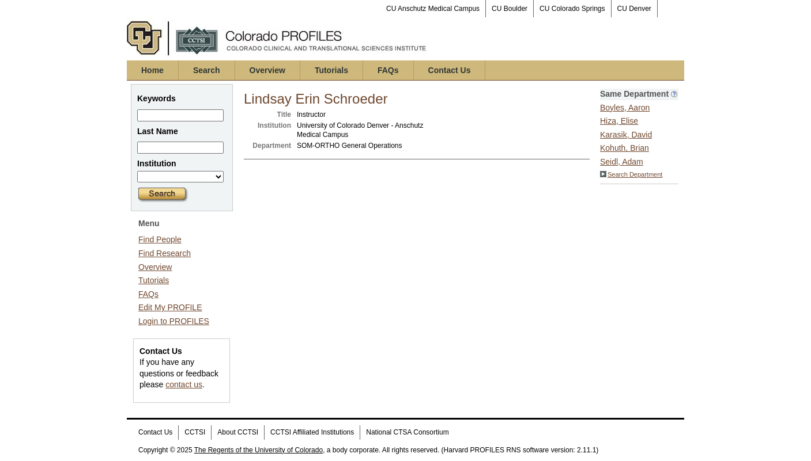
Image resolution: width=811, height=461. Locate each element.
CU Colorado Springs (572, 9)
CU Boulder (509, 9)
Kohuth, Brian (624, 148)
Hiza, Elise (619, 120)
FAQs (388, 70)
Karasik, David (626, 134)
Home (152, 70)
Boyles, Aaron (625, 107)
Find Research (164, 253)
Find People (160, 239)
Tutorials (331, 70)
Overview (267, 70)
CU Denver (634, 9)
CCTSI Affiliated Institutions (312, 432)
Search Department (631, 174)
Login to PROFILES (173, 321)
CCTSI (194, 432)
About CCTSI (237, 432)
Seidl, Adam (621, 161)
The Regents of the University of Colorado (258, 450)
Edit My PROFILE (170, 307)
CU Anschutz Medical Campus (433, 9)
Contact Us (449, 70)
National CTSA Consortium (407, 432)
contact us (183, 384)
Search (206, 70)
